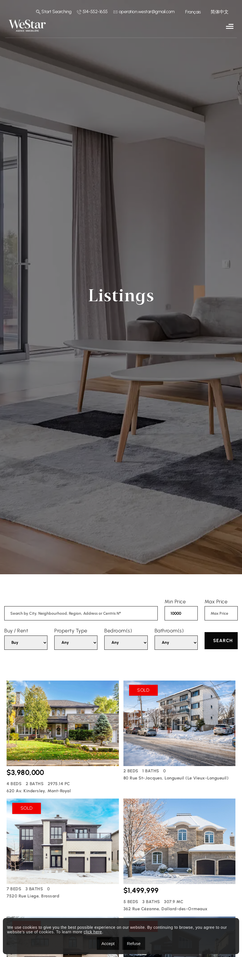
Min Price (175, 601)
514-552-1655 (92, 11)
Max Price (216, 601)
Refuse (134, 943)
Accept (108, 943)
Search (223, 640)
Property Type (70, 631)
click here (93, 932)
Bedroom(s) (118, 631)
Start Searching (53, 11)
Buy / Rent (16, 631)
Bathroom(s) (169, 631)
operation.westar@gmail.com (144, 11)
